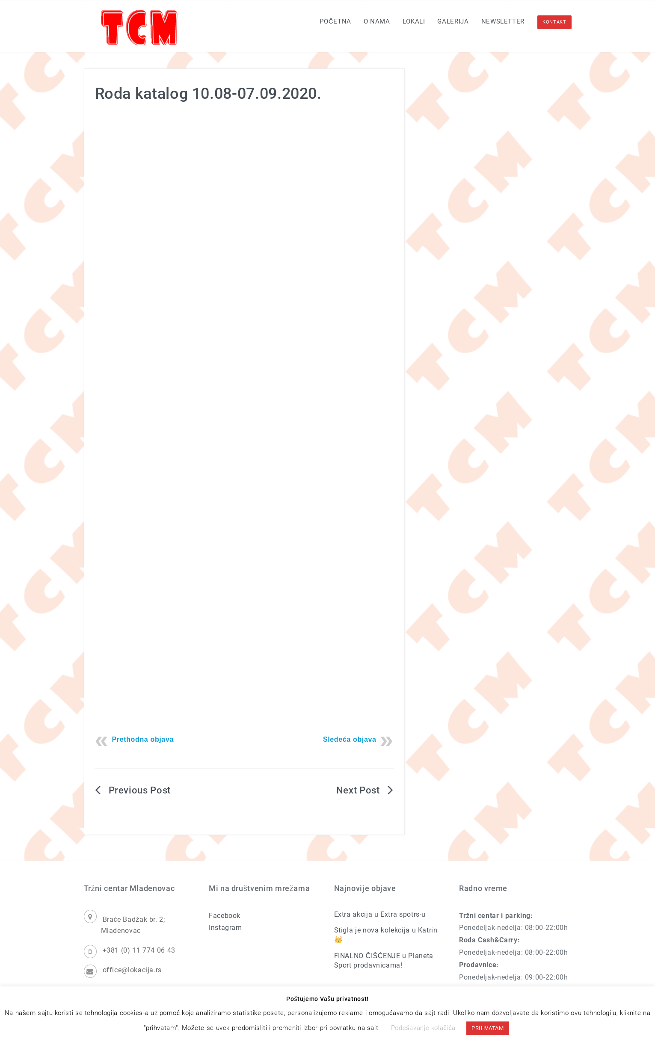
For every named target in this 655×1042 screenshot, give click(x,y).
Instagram (225, 928)
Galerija (452, 21)
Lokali (414, 21)
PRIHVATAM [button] (487, 1028)
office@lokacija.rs (132, 970)
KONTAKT (554, 22)
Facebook (224, 916)
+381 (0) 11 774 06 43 (139, 950)
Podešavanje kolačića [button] (423, 1028)
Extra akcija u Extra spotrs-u (380, 914)
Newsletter (503, 21)
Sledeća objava (349, 739)
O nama (377, 21)
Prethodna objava (143, 739)
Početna (335, 21)
